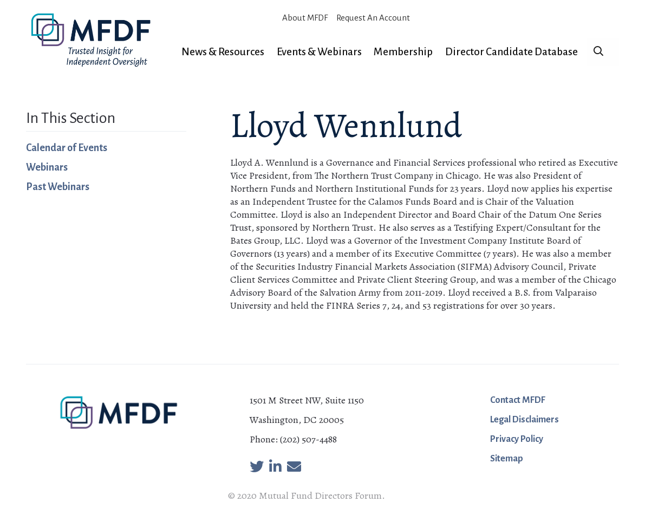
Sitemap (506, 459)
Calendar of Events (66, 147)
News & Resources (222, 51)
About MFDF (305, 17)
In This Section (70, 118)
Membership (403, 51)
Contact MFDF (517, 400)
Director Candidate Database (511, 51)
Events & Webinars (319, 51)
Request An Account (373, 17)
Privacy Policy (516, 439)
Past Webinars (57, 186)
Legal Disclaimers (524, 420)
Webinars (47, 167)
